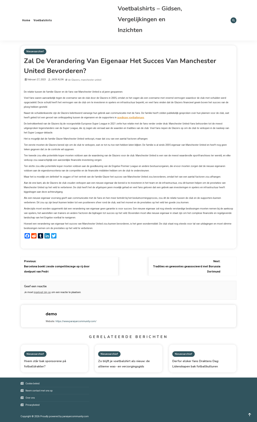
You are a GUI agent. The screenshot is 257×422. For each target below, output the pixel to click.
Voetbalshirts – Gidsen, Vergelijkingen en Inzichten (150, 19)
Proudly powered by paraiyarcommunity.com (64, 416)
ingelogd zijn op (42, 292)
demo (51, 314)
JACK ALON (57, 79)
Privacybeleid (33, 405)
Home (26, 20)
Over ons (30, 397)
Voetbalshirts (43, 20)
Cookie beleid (33, 383)
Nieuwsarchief (35, 51)
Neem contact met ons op (39, 390)
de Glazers (74, 79)
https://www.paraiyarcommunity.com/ (76, 321)
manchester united (91, 79)
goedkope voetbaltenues (130, 117)
